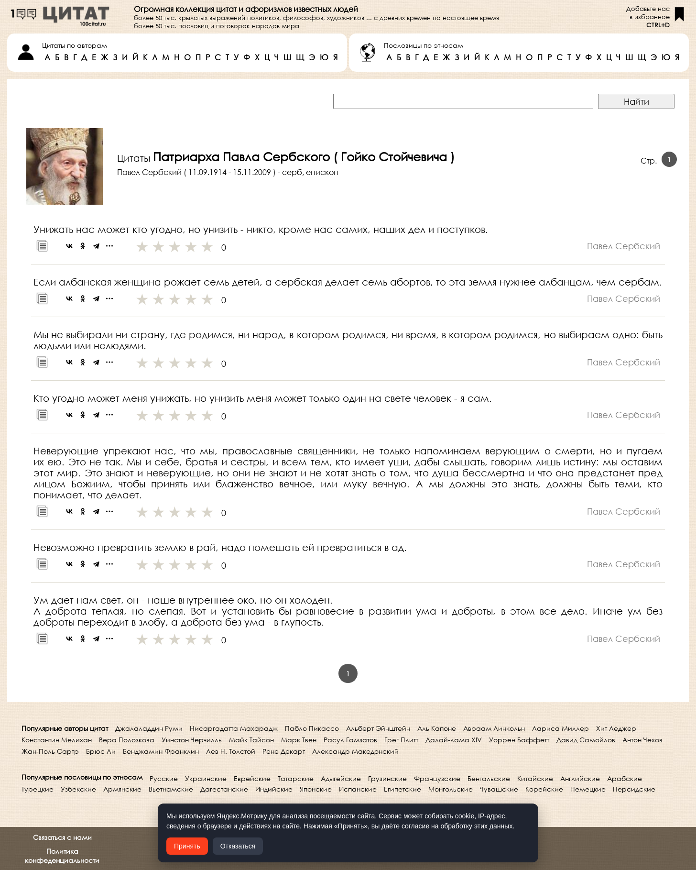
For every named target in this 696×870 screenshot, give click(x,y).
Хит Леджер (616, 728)
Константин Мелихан (57, 739)
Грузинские (387, 778)
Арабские (624, 778)
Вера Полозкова (126, 739)
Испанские (358, 788)
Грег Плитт (401, 739)
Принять (187, 846)
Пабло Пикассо (312, 728)
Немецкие (588, 788)
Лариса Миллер (560, 728)
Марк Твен (298, 739)
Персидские (634, 788)
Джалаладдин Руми (149, 728)
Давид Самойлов (585, 739)
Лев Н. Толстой (230, 751)
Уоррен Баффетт (519, 739)
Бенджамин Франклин (161, 751)
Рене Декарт (283, 751)
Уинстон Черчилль (192, 739)
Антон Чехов (642, 739)
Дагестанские (224, 788)
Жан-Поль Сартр (50, 751)
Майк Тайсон (251, 739)
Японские (316, 788)
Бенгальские (489, 778)
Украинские (206, 778)
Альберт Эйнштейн (378, 728)
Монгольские (450, 788)
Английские (580, 778)
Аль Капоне (436, 728)
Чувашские (499, 788)
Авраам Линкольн (494, 728)
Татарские (296, 778)
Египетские (402, 788)
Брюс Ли (101, 751)
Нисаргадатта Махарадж (234, 728)
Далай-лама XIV (453, 739)
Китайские (535, 778)
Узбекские (78, 788)
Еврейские (252, 778)
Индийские (274, 788)
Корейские (544, 788)
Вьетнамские (171, 788)
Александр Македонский (355, 751)
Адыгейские (341, 778)
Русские (164, 778)
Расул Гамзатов (350, 739)
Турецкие (38, 788)
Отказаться (238, 846)
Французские (437, 778)
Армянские (122, 788)
